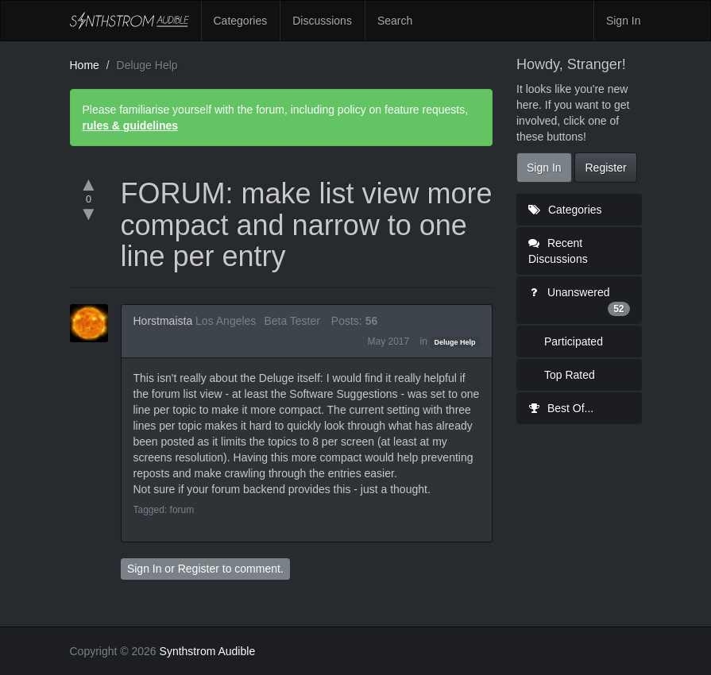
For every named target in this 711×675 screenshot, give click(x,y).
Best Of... (560, 408)
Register (198, 568)
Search (394, 20)
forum (182, 509)
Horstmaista (163, 320)
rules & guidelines (131, 125)
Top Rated (569, 374)
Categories (241, 20)
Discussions (322, 20)
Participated (573, 341)
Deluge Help (455, 342)
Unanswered (579, 301)
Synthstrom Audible (129, 20)
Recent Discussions (558, 251)
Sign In (623, 20)
